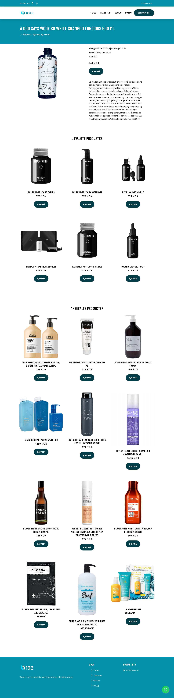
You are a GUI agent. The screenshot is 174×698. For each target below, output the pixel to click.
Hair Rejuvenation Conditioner (87, 192)
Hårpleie (27, 34)
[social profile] (32, 3)
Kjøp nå (96, 71)
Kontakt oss (144, 13)
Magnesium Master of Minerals (87, 266)
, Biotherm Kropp (133, 609)
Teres (93, 12)
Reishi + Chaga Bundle (133, 192)
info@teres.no (146, 3)
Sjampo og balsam (41, 34)
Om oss (96, 680)
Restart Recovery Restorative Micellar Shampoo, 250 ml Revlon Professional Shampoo (87, 532)
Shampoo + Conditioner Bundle (41, 266)
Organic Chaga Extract (133, 266)
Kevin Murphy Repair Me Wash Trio (41, 439)
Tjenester (97, 675)
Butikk (128, 12)
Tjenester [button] (105, 12)
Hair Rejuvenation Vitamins (41, 192)
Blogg (118, 12)
